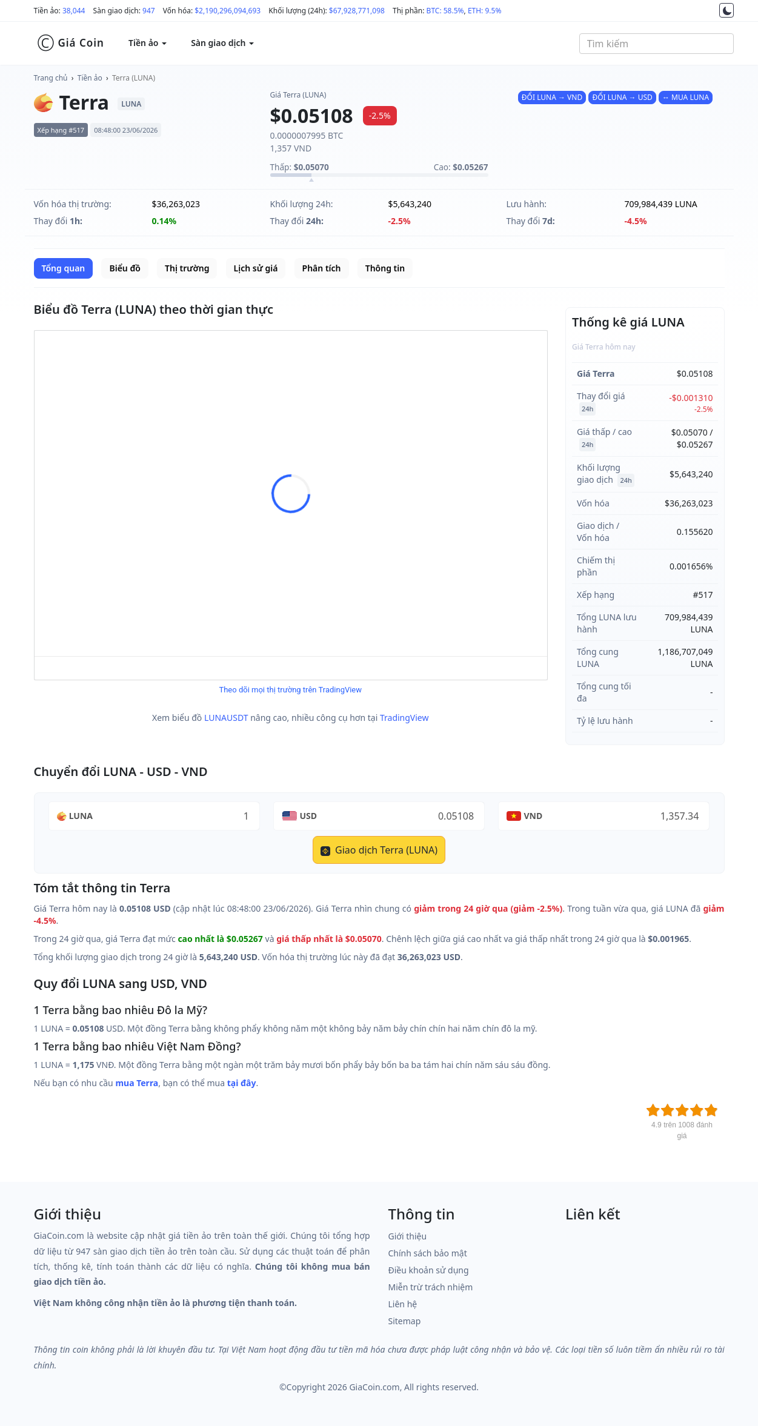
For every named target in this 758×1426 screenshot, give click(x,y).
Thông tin (385, 268)
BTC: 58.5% (445, 10)
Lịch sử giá (256, 268)
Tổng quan (63, 268)
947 (148, 10)
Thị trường (187, 268)
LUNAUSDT (226, 717)
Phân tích (321, 268)
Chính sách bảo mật (427, 1253)
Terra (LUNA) (133, 78)
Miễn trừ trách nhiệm (430, 1287)
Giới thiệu (407, 1236)
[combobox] (656, 43)
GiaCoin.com (374, 1387)
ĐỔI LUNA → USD (622, 97)
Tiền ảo (90, 78)
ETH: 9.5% (485, 10)
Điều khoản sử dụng (428, 1270)
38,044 (73, 10)
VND (533, 815)
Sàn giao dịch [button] (222, 42)
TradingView (404, 717)
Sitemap (404, 1321)
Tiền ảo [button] (147, 42)
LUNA (81, 815)
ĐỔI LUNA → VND (552, 97)
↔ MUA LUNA (685, 97)
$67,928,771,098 (357, 10)
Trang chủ (51, 78)
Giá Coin (70, 43)
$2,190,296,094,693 (227, 10)
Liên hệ (402, 1304)
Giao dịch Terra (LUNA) (379, 850)
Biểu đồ (124, 268)
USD (308, 815)
